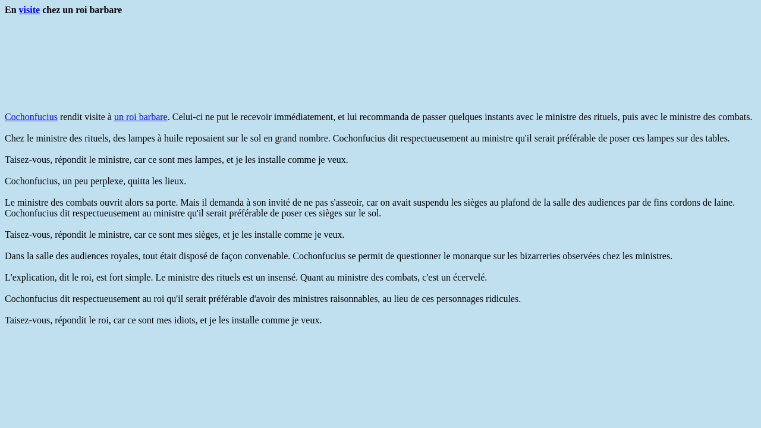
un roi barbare (141, 117)
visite (29, 10)
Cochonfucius (31, 117)
